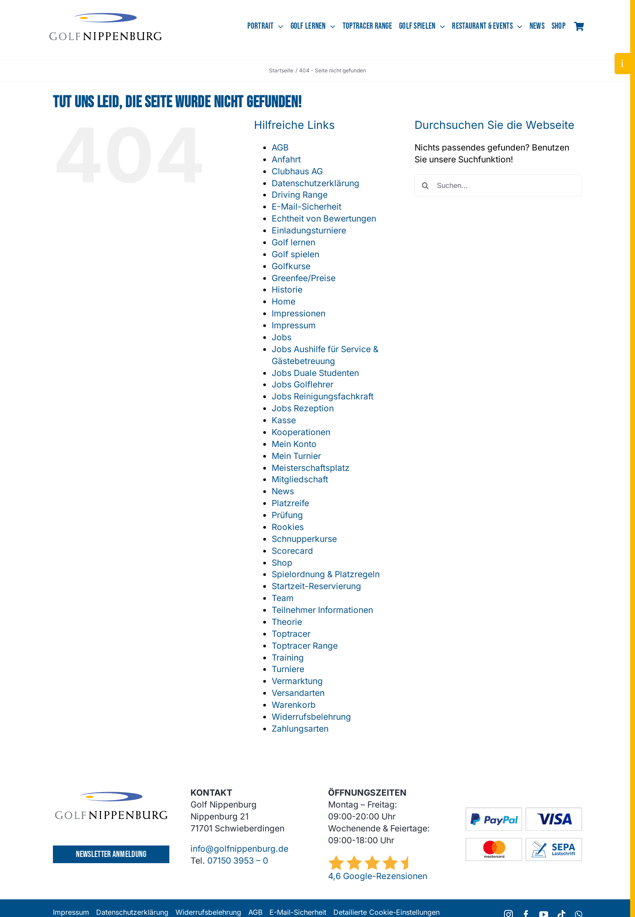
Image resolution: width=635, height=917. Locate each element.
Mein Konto (294, 444)
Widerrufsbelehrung (311, 716)
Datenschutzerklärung (315, 183)
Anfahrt (286, 159)
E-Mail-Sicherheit (306, 206)
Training (288, 657)
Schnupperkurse (304, 539)
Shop (282, 562)
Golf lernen (293, 242)
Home (283, 301)
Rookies (288, 527)
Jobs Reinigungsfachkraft (323, 396)
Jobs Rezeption (303, 408)
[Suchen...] (498, 185)
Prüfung (287, 515)
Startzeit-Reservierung (316, 586)
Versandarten (298, 693)
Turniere (288, 669)
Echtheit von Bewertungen (324, 218)
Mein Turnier (296, 456)
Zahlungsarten (300, 728)
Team (283, 598)
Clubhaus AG (297, 171)
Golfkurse (291, 266)
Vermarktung (297, 681)
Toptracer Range (305, 645)
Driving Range (300, 194)
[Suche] (426, 185)
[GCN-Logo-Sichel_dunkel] (105, 16)
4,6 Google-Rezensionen (377, 876)
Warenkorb (294, 704)
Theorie (287, 621)
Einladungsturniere (309, 230)
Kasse (284, 420)
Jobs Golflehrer (302, 384)
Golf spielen (295, 254)
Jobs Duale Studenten (315, 373)
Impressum (294, 325)
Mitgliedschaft (300, 479)
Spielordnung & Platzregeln (326, 574)
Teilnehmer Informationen (322, 610)
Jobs (281, 337)
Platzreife (290, 503)
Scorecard (292, 550)
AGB (280, 147)
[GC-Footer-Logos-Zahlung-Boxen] (524, 811)
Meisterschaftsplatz (311, 467)
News (283, 491)
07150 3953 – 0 (237, 860)
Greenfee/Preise (304, 278)
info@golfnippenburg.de (239, 848)
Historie (287, 289)
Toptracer (291, 633)
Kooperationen (301, 432)
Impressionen (298, 313)
